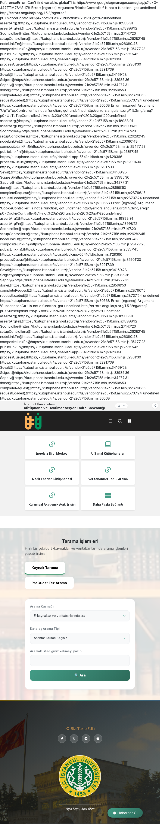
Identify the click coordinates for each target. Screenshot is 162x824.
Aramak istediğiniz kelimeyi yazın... (57, 651)
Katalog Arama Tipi (45, 628)
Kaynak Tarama (45, 568)
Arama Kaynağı (42, 606)
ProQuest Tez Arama (49, 583)
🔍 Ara (80, 675)
